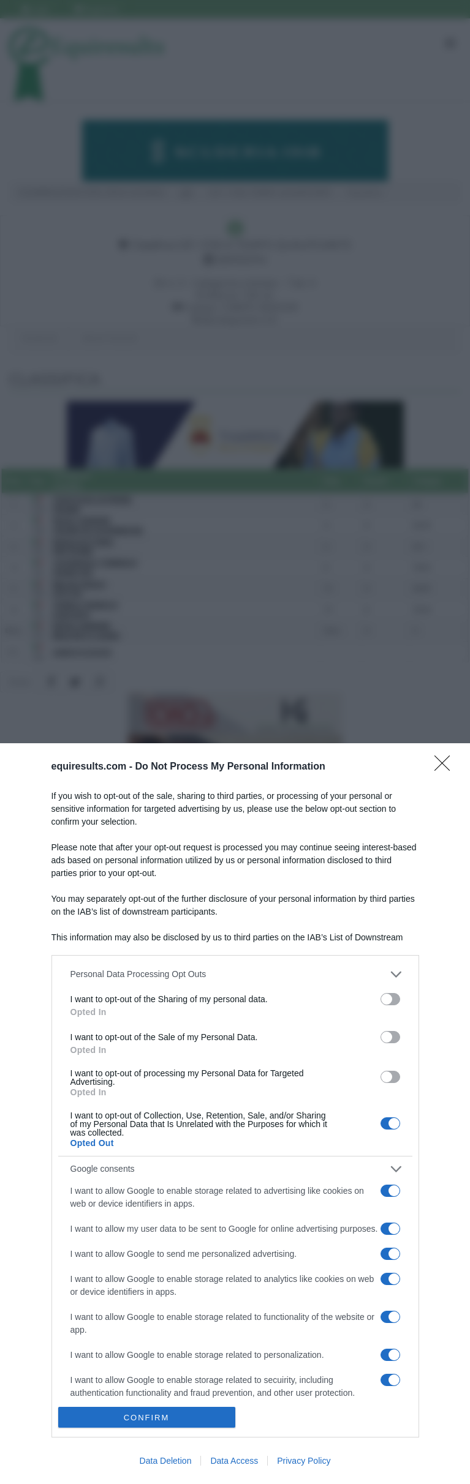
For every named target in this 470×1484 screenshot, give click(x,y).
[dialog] (235, 1113)
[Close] (446, 767)
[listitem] (235, 974)
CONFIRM (147, 1417)
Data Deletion (166, 1461)
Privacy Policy (303, 1461)
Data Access (234, 1461)
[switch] (390, 999)
